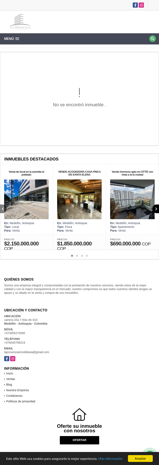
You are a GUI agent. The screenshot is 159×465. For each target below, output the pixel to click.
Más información (110, 459)
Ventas (10, 379)
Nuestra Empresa (17, 390)
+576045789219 (14, 342)
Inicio (9, 373)
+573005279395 (14, 333)
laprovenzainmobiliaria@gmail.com (26, 352)
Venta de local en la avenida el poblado (26, 173)
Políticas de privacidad (20, 401)
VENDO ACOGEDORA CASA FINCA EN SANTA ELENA (79, 173)
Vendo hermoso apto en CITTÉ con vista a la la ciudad (132, 173)
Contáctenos (14, 395)
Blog (9, 384)
